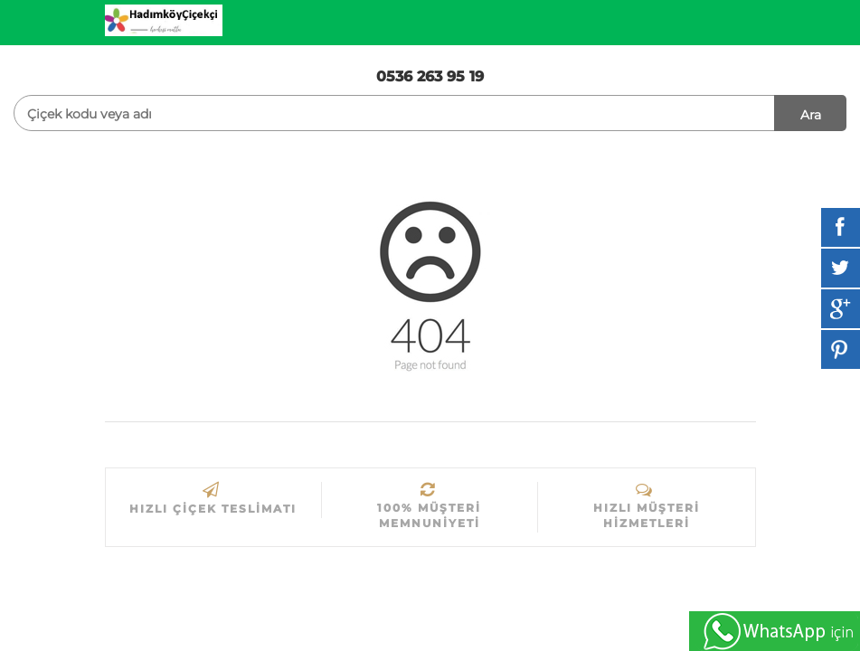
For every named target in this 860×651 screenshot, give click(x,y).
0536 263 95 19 (430, 76)
